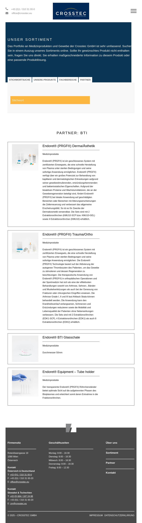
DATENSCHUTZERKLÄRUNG (119, 515)
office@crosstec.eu (22, 13)
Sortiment (112, 452)
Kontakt (111, 472)
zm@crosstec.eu (18, 503)
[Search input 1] (29, 100)
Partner (110, 462)
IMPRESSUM (96, 515)
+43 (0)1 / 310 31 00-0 (23, 9)
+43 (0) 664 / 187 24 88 (21, 496)
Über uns (111, 442)
